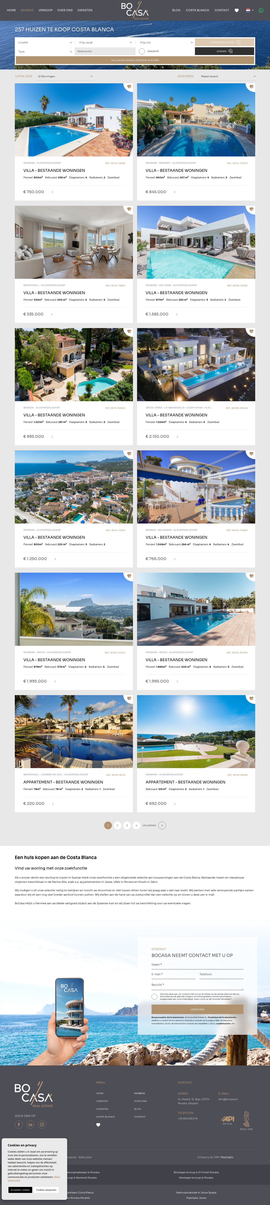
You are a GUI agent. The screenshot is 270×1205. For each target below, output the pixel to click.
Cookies (71, 1157)
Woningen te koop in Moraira (196, 1177)
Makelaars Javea (196, 1197)
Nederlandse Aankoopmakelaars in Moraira (74, 1172)
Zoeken (225, 51)
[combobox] (44, 42)
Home (11, 10)
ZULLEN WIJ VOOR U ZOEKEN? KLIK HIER (135, 60)
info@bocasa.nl (228, 1099)
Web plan (85, 1157)
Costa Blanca (197, 10)
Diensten (84, 10)
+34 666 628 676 (188, 1118)
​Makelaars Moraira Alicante (74, 1197)
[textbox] (46, 42)
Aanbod (27, 10)
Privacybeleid (204, 996)
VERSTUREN (197, 1009)
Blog (176, 10)
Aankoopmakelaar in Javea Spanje (196, 1192)
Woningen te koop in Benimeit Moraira (74, 1177)
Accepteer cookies (20, 1189)
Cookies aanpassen (46, 1189)
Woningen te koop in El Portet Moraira (196, 1172)
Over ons (65, 10)
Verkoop (46, 10)
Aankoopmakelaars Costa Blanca (74, 1192)
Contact (222, 10)
